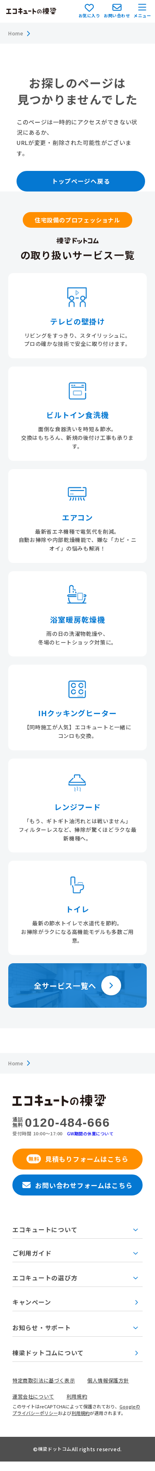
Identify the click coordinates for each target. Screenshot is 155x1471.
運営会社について (34, 1405)
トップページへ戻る (86, 183)
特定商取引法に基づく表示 (46, 1389)
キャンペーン (75, 1309)
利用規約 (81, 1405)
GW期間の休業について (92, 1136)
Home (16, 33)
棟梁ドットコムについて (75, 1362)
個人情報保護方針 (115, 1389)
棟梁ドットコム (54, 1458)
